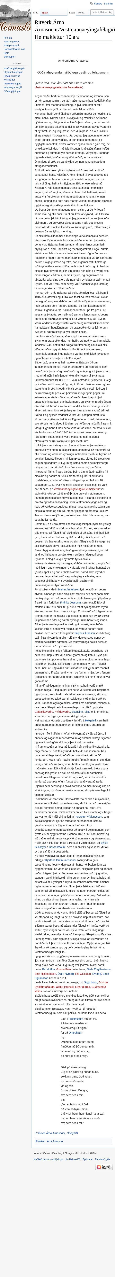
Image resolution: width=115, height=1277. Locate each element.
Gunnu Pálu (63, 969)
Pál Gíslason (83, 973)
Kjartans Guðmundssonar (60, 860)
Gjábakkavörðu (44, 711)
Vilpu (87, 711)
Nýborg (96, 973)
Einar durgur (82, 986)
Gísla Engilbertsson (99, 969)
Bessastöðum (57, 847)
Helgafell (90, 720)
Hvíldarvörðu (62, 711)
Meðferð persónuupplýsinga (48, 1159)
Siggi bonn (90, 982)
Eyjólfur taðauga (44, 986)
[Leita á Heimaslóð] (101, 12)
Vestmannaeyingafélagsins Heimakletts (58, 87)
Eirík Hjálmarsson (45, 973)
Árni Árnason (55, 1141)
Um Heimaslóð (72, 1159)
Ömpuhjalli (75, 1032)
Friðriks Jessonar (70, 602)
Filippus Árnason (85, 633)
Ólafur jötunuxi (65, 986)
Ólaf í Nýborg (66, 973)
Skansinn (77, 711)
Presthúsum (75, 1018)
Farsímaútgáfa (102, 1159)
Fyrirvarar (88, 1159)
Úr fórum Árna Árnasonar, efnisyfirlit (56, 1133)
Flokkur (40, 1141)
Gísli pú (103, 982)
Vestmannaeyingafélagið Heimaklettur (77, 489)
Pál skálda (48, 969)
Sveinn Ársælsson (68, 589)
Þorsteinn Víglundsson (88, 816)
